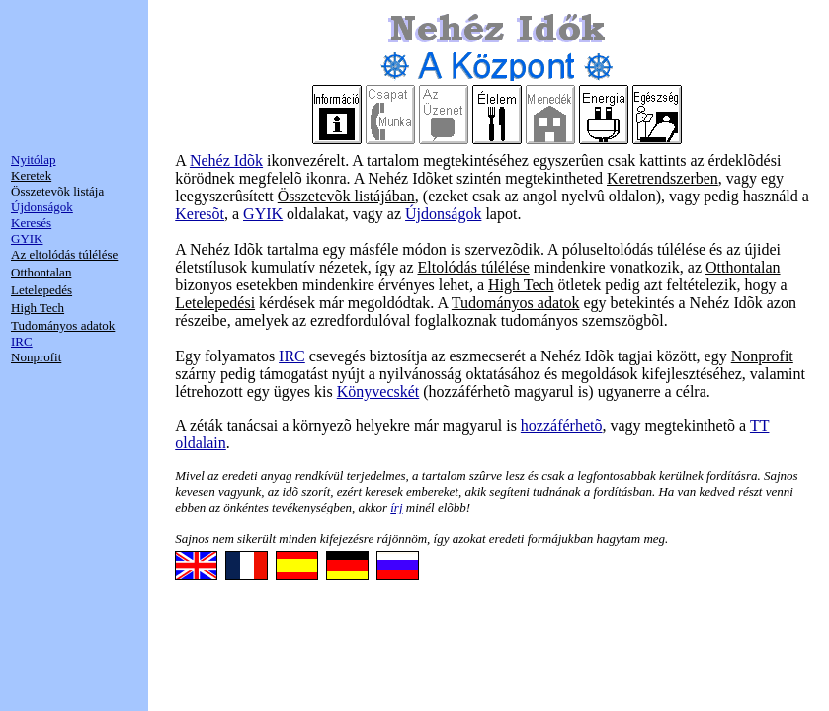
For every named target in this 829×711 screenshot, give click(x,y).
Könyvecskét (378, 391)
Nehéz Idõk (226, 160)
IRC (292, 356)
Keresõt (199, 213)
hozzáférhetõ (562, 425)
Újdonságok (443, 213)
